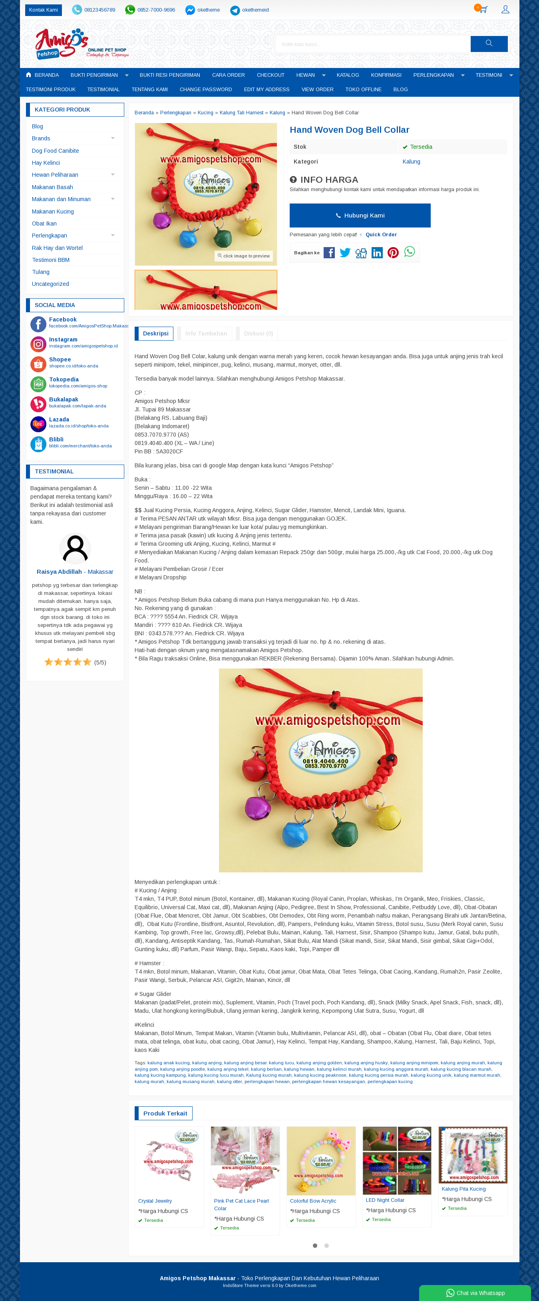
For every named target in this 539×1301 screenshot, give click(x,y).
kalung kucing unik (431, 1075)
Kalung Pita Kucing (464, 1189)
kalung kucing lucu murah (216, 1075)
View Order (318, 89)
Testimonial (104, 89)
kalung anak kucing (168, 1062)
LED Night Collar (385, 1200)
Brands (41, 138)
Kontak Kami (43, 10)
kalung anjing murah (462, 1062)
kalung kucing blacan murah (461, 1069)
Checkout (270, 75)
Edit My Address (267, 89)
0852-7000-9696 (156, 10)
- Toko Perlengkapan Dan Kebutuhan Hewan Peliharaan (269, 1278)
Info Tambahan (206, 333)
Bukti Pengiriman (94, 75)
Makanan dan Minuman (61, 199)
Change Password (206, 89)
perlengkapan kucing (389, 1081)
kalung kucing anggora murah (396, 1069)
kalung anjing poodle (182, 1069)
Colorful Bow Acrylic (313, 1201)
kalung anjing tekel (228, 1069)
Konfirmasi (386, 75)
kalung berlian (266, 1069)
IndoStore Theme (241, 1285)
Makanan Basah (52, 187)
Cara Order (228, 75)
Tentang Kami (150, 89)
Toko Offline (364, 89)
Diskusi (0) (258, 333)
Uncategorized (50, 284)
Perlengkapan (434, 75)
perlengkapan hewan (266, 1081)
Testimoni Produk (51, 89)
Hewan (305, 75)
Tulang (41, 272)
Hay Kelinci (46, 163)
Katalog (348, 75)
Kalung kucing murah (269, 1075)
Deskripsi (156, 333)
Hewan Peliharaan (55, 175)
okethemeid (255, 10)
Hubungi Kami (360, 215)
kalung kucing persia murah (378, 1075)
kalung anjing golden (319, 1062)
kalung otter (229, 1081)
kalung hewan (299, 1069)
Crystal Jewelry (155, 1201)
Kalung (411, 161)
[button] (492, 44)
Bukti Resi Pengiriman (170, 75)
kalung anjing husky (366, 1062)
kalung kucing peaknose (320, 1075)
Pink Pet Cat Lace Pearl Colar (241, 1204)
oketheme (208, 10)
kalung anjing (207, 1062)
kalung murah (149, 1081)
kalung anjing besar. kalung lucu (259, 1062)
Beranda (42, 75)
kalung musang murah (191, 1081)
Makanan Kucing (53, 211)
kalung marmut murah (477, 1075)
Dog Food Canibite (55, 151)
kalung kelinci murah (339, 1069)
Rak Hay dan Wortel (57, 248)
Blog (401, 89)
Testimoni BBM (51, 260)
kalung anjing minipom (414, 1062)
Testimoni (489, 75)
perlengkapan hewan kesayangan (328, 1081)
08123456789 (99, 10)
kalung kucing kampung (160, 1075)
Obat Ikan (44, 223)
